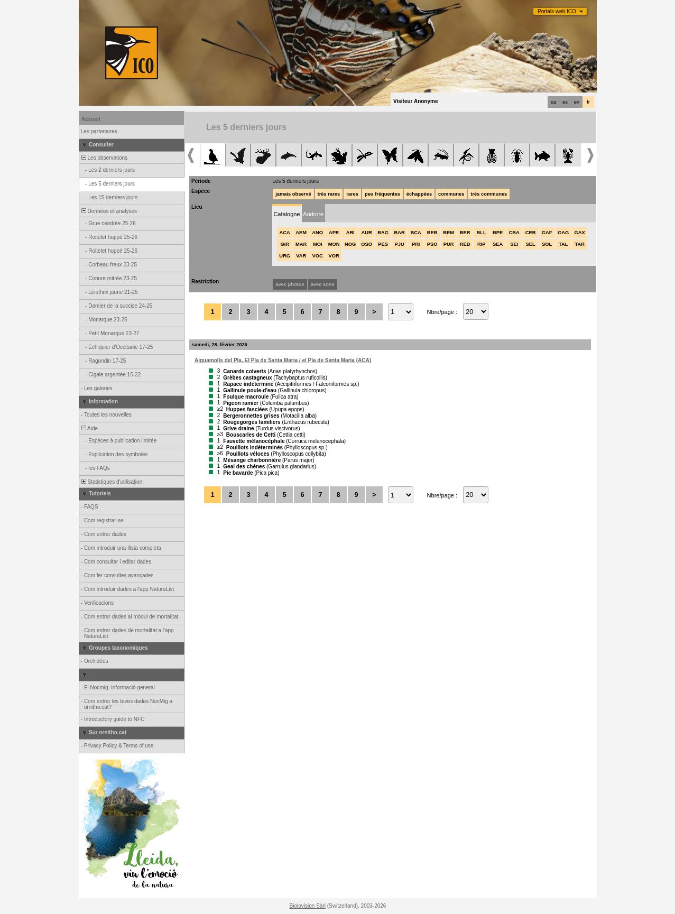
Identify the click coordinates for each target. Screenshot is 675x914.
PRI (416, 244)
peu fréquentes (382, 194)
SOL (547, 244)
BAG (383, 232)
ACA (285, 232)
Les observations (103, 158)
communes (451, 194)
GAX (580, 232)
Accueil (90, 119)
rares (352, 194)
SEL (530, 244)
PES (383, 244)
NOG (350, 244)
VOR (334, 255)
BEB (432, 232)
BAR (399, 232)
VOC (317, 255)
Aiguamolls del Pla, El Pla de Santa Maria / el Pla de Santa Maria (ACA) (283, 360)
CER (530, 232)
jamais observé (293, 194)
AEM (301, 232)
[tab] (286, 213)
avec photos (289, 284)
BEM (448, 232)
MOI (317, 244)
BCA (416, 232)
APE (334, 232)
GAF (547, 232)
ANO (317, 232)
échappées (419, 194)
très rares (329, 194)
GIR (284, 244)
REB (465, 244)
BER (465, 232)
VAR (301, 255)
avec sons (323, 284)
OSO (366, 244)
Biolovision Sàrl (308, 906)
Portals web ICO (557, 11)
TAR (579, 244)
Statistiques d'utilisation (111, 482)
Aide (89, 428)
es (565, 102)
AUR (367, 232)
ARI (350, 232)
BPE (498, 232)
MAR (301, 244)
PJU (399, 244)
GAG (563, 232)
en (576, 102)
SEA (498, 244)
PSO (432, 244)
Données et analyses (108, 211)
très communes (488, 194)
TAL (563, 244)
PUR (448, 244)
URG (284, 255)
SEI (514, 244)
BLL (481, 232)
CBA (514, 232)
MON (334, 244)
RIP (481, 244)
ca (553, 102)
